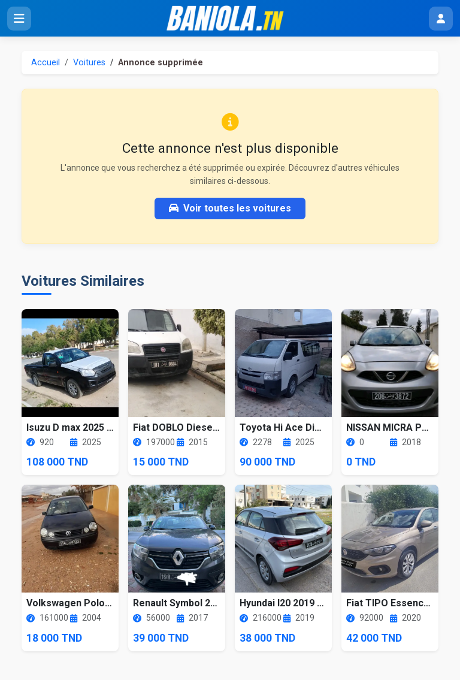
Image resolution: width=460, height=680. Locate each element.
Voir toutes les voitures (230, 208)
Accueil (45, 63)
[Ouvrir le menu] (19, 19)
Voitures (89, 63)
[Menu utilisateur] (441, 19)
